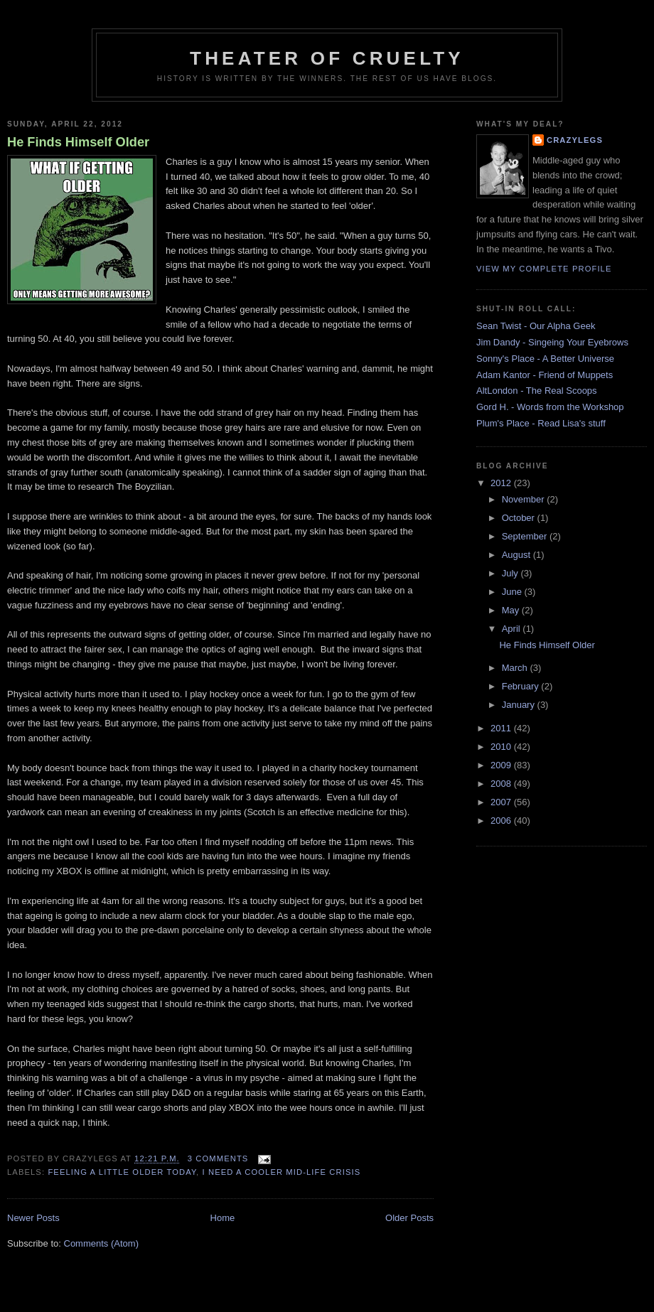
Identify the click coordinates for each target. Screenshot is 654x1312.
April (512, 628)
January (519, 704)
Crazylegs (575, 140)
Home (222, 1217)
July (511, 573)
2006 (502, 820)
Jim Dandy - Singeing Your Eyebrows (552, 342)
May (512, 610)
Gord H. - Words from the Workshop (550, 407)
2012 (502, 483)
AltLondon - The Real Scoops (536, 390)
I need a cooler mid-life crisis (282, 1172)
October (519, 517)
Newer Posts (33, 1217)
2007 (502, 802)
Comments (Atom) (101, 1243)
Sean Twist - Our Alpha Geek (535, 326)
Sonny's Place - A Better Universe (545, 358)
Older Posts (409, 1217)
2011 (502, 728)
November (524, 499)
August (517, 554)
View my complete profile (544, 268)
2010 (502, 746)
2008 (502, 783)
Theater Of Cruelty (327, 58)
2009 (502, 765)
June (513, 591)
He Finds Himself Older (78, 142)
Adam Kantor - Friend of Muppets (544, 375)
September (526, 536)
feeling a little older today (122, 1172)
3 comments (218, 1158)
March (516, 667)
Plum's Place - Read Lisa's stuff (541, 423)
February (522, 686)
